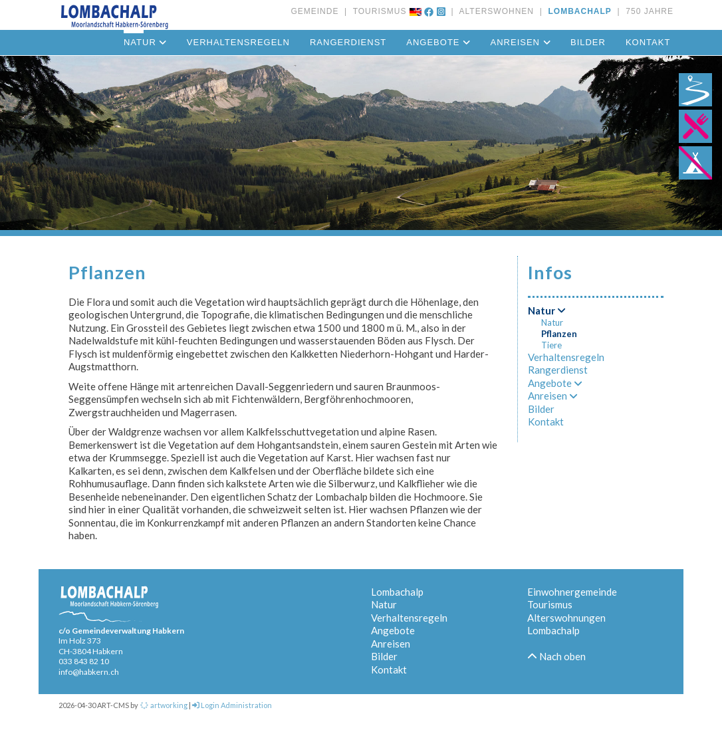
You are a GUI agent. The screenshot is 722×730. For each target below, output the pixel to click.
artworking (163, 705)
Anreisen (520, 42)
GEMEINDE (314, 11)
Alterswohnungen (566, 618)
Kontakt (648, 42)
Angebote (438, 42)
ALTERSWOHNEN (494, 11)
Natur (547, 310)
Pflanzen (559, 333)
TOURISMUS (376, 11)
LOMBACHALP (577, 11)
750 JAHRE (646, 11)
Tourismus (549, 604)
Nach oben (556, 656)
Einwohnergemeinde (572, 592)
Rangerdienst (348, 42)
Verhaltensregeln (238, 42)
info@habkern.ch (89, 672)
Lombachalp (397, 592)
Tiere (551, 345)
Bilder (588, 42)
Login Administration (232, 705)
